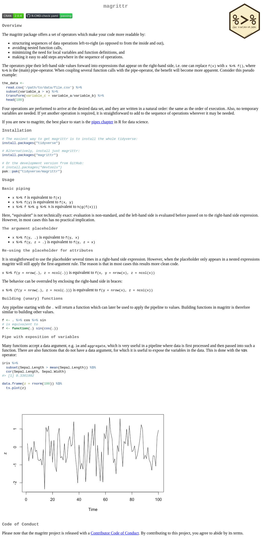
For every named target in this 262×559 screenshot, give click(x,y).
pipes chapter (102, 126)
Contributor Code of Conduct (115, 552)
